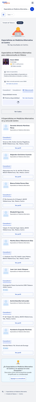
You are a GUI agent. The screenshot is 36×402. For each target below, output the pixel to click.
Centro (20, 23)
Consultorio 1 (7, 90)
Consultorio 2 (17, 90)
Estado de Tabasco (9, 23)
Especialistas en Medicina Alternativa (16, 391)
